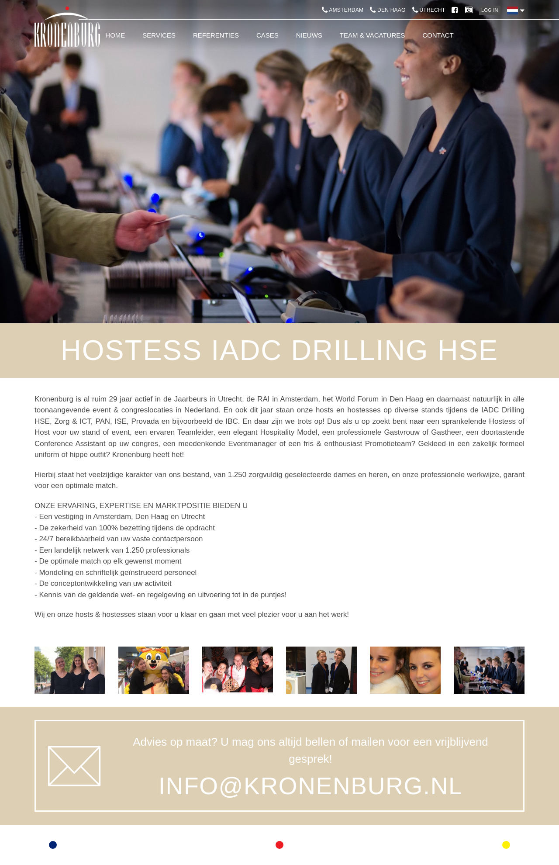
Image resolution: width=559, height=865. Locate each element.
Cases (267, 35)
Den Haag (387, 10)
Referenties (216, 35)
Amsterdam (343, 10)
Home (115, 35)
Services (159, 35)
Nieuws (309, 35)
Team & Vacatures (372, 35)
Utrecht (428, 10)
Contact (437, 35)
